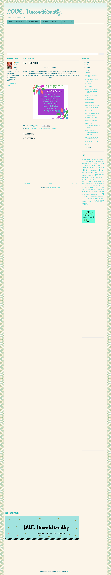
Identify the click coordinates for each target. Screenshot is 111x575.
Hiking (88, 179)
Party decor (87, 189)
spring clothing (93, 194)
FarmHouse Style (92, 170)
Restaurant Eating (96, 191)
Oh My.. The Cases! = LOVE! (91, 108)
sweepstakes (94, 197)
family (84, 170)
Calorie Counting (99, 163)
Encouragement (89, 144)
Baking (86, 161)
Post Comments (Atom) (54, 188)
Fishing (83, 173)
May (87, 70)
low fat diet (99, 183)
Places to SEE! (55, 22)
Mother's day (93, 187)
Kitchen (102, 181)
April (87, 73)
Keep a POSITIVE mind (90, 130)
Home (10, 22)
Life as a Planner (86, 183)
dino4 (58, 571)
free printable (92, 172)
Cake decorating (91, 163)
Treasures (101, 199)
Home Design (98, 179)
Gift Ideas (85, 177)
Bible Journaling (89, 100)
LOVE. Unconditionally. (34, 11)
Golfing (91, 177)
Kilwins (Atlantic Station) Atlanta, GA (91, 80)
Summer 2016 (88, 123)
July (87, 64)
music (83, 189)
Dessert (98, 167)
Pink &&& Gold (89, 110)
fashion (101, 170)
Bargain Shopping (95, 162)
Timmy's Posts (85, 199)
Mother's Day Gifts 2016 (91, 118)
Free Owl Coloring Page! (91, 141)
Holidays (92, 179)
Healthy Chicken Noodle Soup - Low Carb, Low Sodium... (91, 91)
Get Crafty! (45, 22)
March (87, 148)
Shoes (87, 194)
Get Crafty (99, 175)
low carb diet (93, 183)
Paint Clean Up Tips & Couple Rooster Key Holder (92, 138)
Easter (102, 167)
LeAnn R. (17, 63)
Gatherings (90, 175)
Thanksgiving (101, 197)
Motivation (100, 187)
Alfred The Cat (94, 159)
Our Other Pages (68, 22)
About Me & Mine (20, 22)
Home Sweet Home (94, 182)
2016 (85, 62)
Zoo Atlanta (88, 84)
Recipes (36, 128)
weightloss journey (50, 128)
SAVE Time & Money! (33, 22)
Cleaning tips (100, 165)
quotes (84, 191)
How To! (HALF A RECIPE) (91, 120)
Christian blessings (88, 165)
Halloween (95, 177)
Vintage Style (86, 201)
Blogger (69, 571)
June (87, 67)
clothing (85, 167)
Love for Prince (89, 86)
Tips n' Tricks (42, 128)
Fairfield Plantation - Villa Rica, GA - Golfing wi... (92, 114)
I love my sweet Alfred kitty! (92, 105)
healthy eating (30, 128)
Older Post (75, 183)
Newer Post (27, 183)
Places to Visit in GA (97, 190)
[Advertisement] (55, 38)
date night (92, 167)
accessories (86, 159)
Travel (97, 199)
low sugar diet (94, 185)
